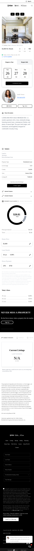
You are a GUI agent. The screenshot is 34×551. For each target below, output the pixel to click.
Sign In (28, 1)
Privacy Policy (6, 513)
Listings (11, 440)
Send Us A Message (10, 519)
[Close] (31, 537)
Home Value (7, 444)
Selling (21, 440)
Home (7, 440)
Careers (20, 444)
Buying (16, 440)
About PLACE (26, 444)
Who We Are (14, 444)
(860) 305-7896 (15, 510)
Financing (26, 440)
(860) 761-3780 (7, 533)
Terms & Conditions (14, 513)
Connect (17, 447)
